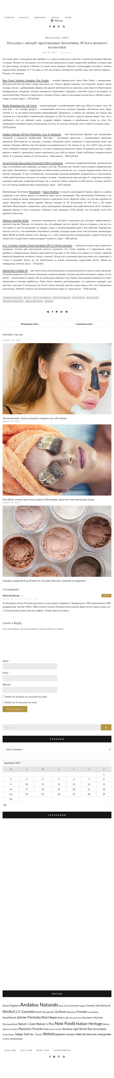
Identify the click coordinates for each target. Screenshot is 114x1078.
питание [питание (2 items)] (6, 1039)
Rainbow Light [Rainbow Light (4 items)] (71, 1028)
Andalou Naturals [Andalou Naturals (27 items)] (39, 1005)
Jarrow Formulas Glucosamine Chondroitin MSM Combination (33, 163)
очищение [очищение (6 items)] (104, 1034)
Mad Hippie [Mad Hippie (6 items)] (49, 1017)
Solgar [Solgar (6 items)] (19, 1034)
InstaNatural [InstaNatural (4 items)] (9, 1017)
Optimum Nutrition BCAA (16, 220)
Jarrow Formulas (61, 298)
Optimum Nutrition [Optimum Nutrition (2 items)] (10, 1029)
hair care (10, 1050)
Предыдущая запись (30, 324)
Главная (9, 17)
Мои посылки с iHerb (57, 38)
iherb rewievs (62, 1050)
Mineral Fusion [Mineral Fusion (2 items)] (75, 1018)
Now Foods (93, 298)
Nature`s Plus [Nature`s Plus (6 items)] (45, 1024)
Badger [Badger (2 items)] (83, 1006)
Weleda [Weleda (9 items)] (49, 1034)
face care (26, 1050)
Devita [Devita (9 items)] (8, 1011)
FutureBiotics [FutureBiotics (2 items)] (93, 1012)
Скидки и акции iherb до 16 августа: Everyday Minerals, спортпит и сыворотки (44, 580)
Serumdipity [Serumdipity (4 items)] (99, 1028)
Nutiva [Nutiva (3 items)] (106, 1024)
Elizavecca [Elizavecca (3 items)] (71, 1012)
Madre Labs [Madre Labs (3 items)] (63, 1017)
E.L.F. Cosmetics (42, 298)
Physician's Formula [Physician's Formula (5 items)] (30, 1028)
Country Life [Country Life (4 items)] (93, 1005)
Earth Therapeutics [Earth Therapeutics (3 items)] (45, 1012)
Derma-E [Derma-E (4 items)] (105, 1005)
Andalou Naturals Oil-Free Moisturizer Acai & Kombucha (32, 134)
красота (24, 17)
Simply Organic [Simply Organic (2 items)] (9, 1034)
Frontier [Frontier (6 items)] (82, 1012)
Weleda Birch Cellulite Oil (15, 270)
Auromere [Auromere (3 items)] (74, 1005)
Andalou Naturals (12, 298)
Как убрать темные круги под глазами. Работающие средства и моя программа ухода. (49, 499)
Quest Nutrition (51, 191)
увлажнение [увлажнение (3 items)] (16, 1038)
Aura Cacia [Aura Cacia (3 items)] (64, 1005)
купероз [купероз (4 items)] (70, 1034)
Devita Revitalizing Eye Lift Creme (20, 105)
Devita (27, 298)
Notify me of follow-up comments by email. (26, 696)
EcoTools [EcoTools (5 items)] (60, 1011)
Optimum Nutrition (13, 301)
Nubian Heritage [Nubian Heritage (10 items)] (89, 1023)
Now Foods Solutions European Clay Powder (26, 80)
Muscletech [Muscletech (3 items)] (87, 1017)
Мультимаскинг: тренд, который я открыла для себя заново (35, 418)
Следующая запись (84, 324)
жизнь (55, 17)
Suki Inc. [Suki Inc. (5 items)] (29, 1034)
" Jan (4, 805)
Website (7, 684)
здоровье (40, 17)
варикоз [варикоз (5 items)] (60, 1034)
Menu (57, 20)
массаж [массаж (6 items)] (91, 1034)
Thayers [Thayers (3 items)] (38, 1034)
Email (6, 672)
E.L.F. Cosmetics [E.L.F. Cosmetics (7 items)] (24, 1012)
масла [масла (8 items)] (80, 1034)
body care (43, 1050)
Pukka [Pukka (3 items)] (46, 1029)
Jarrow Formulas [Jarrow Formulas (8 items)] (29, 1017)
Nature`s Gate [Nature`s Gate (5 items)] (27, 1023)
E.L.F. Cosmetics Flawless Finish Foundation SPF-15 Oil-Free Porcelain (37, 245)
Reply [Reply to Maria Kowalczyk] (106, 596)
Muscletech (34, 191)
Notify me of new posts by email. (21, 702)
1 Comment (66, 52)
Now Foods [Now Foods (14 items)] (65, 1023)
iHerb (68, 17)
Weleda (49, 301)
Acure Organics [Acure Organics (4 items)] (11, 1005)
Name (6, 661)
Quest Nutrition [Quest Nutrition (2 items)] (56, 1029)
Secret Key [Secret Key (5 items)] (85, 1028)
